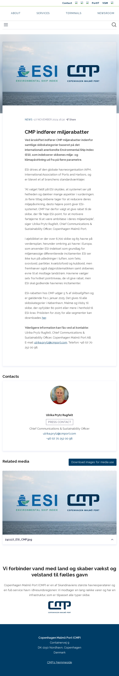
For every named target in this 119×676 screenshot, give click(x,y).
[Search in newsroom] (114, 24)
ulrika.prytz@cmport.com (50, 342)
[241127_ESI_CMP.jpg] (59, 503)
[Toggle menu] (5, 24)
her (44, 317)
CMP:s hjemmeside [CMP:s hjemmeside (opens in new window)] (59, 662)
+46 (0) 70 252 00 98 (59, 438)
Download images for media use (92, 462)
